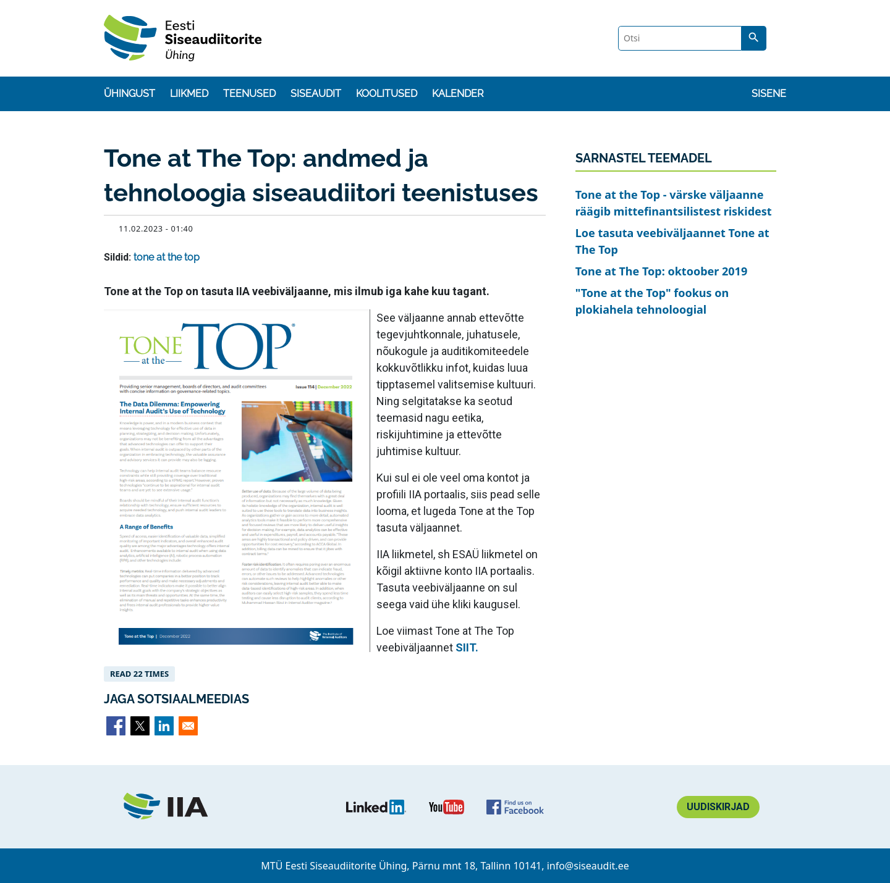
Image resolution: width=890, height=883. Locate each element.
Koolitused (386, 93)
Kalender (457, 93)
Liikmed (189, 93)
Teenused (249, 93)
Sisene (769, 93)
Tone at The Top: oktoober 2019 (661, 271)
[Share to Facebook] (115, 725)
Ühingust (129, 93)
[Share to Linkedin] (164, 725)
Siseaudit (315, 93)
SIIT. (467, 647)
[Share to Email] (188, 725)
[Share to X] (140, 725)
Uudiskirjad (718, 807)
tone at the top (167, 257)
